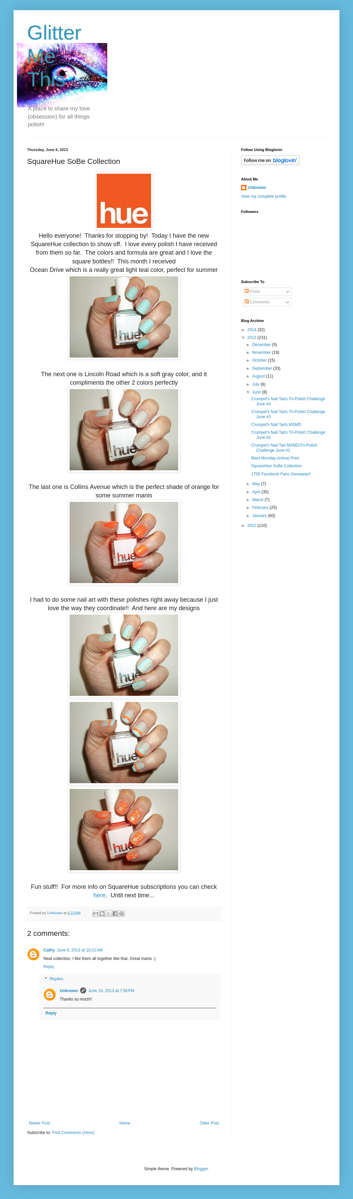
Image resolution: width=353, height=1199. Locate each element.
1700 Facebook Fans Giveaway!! (281, 474)
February (261, 507)
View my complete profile (263, 196)
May (256, 483)
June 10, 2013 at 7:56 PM (111, 990)
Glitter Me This (54, 56)
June (257, 392)
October (260, 360)
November (262, 352)
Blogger (201, 1168)
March (258, 499)
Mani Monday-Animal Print (275, 458)
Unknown (69, 990)
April (256, 492)
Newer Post (39, 1123)
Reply (48, 966)
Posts (252, 291)
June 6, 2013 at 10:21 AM (80, 950)
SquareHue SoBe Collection (276, 466)
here (99, 895)
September (262, 368)
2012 (252, 525)
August (259, 376)
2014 (252, 329)
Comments (257, 302)
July (256, 384)
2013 (252, 337)
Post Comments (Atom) (73, 1132)
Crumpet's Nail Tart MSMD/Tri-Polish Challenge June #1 (284, 447)
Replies (56, 979)
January (260, 515)
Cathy (49, 950)
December (262, 344)
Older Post (209, 1123)
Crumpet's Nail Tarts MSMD (276, 424)
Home (124, 1123)
